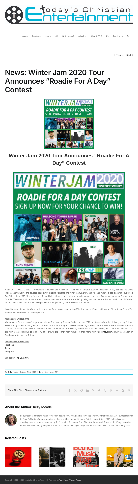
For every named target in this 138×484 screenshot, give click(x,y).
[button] (128, 36)
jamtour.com (106, 331)
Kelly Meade (13, 372)
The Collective (22, 357)
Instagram (9, 351)
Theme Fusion (75, 480)
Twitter (8, 348)
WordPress (63, 480)
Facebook (9, 345)
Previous (119, 55)
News (40, 372)
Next (128, 55)
